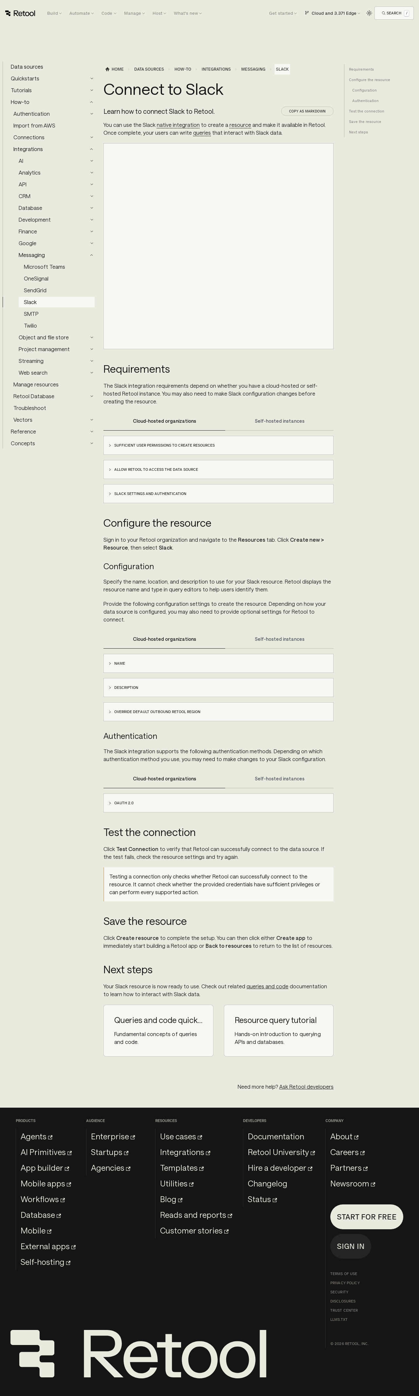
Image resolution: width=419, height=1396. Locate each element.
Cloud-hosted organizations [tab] (164, 421)
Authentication (31, 114)
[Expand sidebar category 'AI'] (91, 161)
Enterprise (113, 1136)
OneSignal (36, 278)
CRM (24, 196)
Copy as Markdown (307, 111)
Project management (44, 349)
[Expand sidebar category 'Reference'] (91, 431)
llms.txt (339, 1319)
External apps (48, 1246)
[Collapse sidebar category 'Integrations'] (91, 149)
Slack (30, 302)
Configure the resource (369, 79)
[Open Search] (395, 13)
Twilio (30, 325)
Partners (349, 1167)
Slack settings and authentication (150, 493)
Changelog (267, 1183)
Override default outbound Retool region (157, 711)
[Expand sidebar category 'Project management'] (91, 349)
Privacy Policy (345, 1283)
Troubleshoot (29, 408)
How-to (20, 102)
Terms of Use (343, 1274)
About (344, 1136)
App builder (45, 1167)
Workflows (43, 1199)
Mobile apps (46, 1183)
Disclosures (342, 1301)
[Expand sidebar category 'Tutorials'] (91, 90)
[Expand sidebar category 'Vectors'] (91, 420)
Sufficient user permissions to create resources (164, 445)
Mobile (36, 1230)
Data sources (27, 66)
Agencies (110, 1167)
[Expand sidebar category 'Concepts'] (91, 443)
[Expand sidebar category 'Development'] (91, 219)
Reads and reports (196, 1214)
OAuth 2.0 (124, 803)
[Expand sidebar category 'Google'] (91, 243)
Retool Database (33, 396)
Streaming (31, 361)
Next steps (358, 132)
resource (240, 125)
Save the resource (365, 121)
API (23, 184)
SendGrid (35, 290)
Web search (33, 372)
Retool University (281, 1152)
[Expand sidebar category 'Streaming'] (91, 361)
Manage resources (36, 384)
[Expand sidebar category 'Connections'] (91, 137)
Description (126, 687)
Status (262, 1199)
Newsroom (352, 1183)
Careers (347, 1152)
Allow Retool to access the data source (156, 469)
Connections (29, 137)
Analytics (30, 172)
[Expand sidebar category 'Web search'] (91, 372)
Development (35, 219)
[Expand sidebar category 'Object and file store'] (91, 337)
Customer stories (194, 1230)
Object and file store (44, 337)
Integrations (28, 149)
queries (202, 132)
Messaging (32, 255)
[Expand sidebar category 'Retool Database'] (91, 396)
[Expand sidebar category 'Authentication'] (91, 114)
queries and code (267, 986)
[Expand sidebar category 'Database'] (91, 208)
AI (21, 161)
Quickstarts (25, 78)
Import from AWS (34, 125)
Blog (171, 1199)
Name (119, 663)
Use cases (181, 1136)
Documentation (276, 1136)
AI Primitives (46, 1152)
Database (30, 208)
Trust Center (344, 1310)
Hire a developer (280, 1167)
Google (27, 243)
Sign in (351, 1246)
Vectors (22, 420)
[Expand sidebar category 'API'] (91, 184)
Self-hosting (45, 1262)
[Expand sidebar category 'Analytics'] (91, 172)
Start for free (367, 1216)
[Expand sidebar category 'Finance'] (91, 231)
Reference (23, 431)
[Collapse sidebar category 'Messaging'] (91, 255)
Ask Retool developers (306, 1086)
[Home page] (114, 69)
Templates (182, 1167)
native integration (178, 125)
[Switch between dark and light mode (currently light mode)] (369, 13)
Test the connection (366, 111)
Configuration (364, 90)
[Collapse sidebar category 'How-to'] (91, 102)
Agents (36, 1136)
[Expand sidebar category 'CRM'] (91, 196)
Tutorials (21, 90)
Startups (109, 1152)
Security (339, 1292)
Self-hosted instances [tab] (279, 421)
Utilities (176, 1183)
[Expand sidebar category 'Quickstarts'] (91, 78)
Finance (28, 231)
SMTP (31, 314)
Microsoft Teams (44, 267)
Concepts (23, 443)
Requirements (361, 69)
